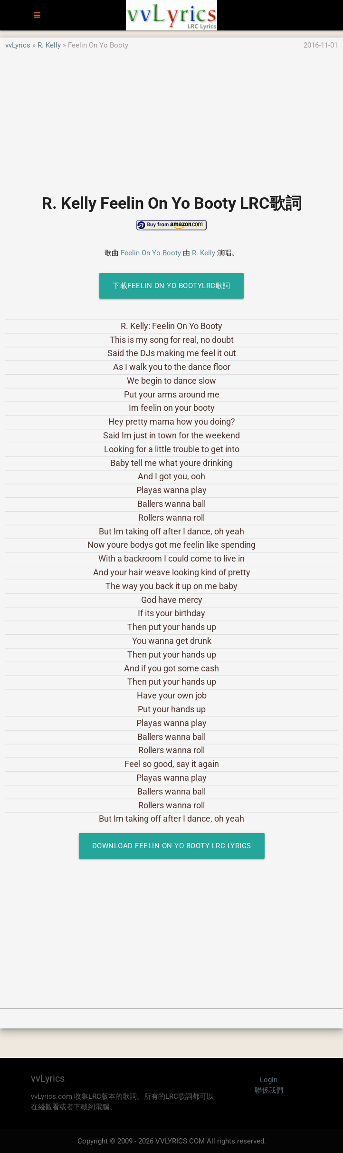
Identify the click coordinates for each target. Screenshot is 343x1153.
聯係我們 (269, 1090)
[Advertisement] (171, 117)
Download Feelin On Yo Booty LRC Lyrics (171, 846)
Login (268, 1079)
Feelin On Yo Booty (151, 253)
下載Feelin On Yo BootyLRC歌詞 (171, 285)
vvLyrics (17, 45)
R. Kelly (49, 45)
